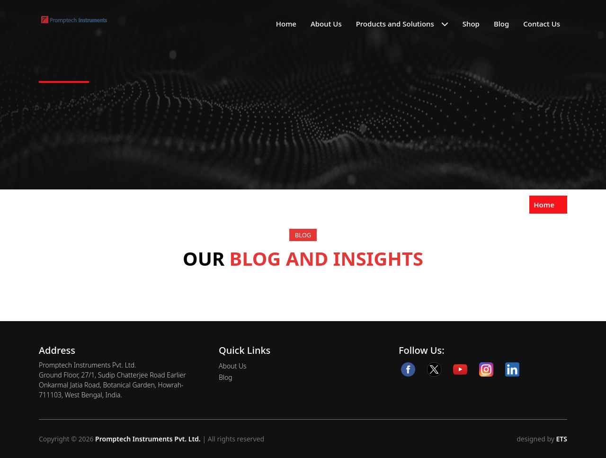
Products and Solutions (395, 23)
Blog (501, 23)
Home (286, 23)
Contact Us (541, 23)
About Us (326, 23)
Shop (471, 23)
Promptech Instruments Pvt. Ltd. (148, 438)
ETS (560, 438)
